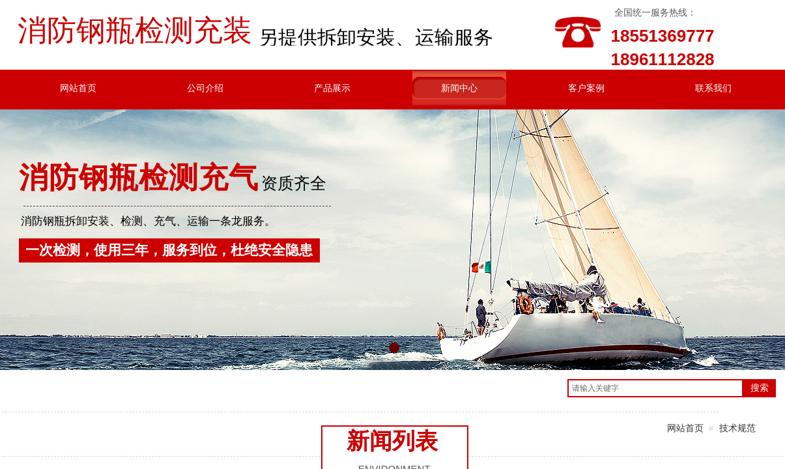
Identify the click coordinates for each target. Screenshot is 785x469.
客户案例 (586, 88)
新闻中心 (459, 88)
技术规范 (737, 428)
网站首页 (78, 88)
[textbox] (655, 388)
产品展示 (332, 88)
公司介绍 (205, 88)
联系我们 (713, 88)
